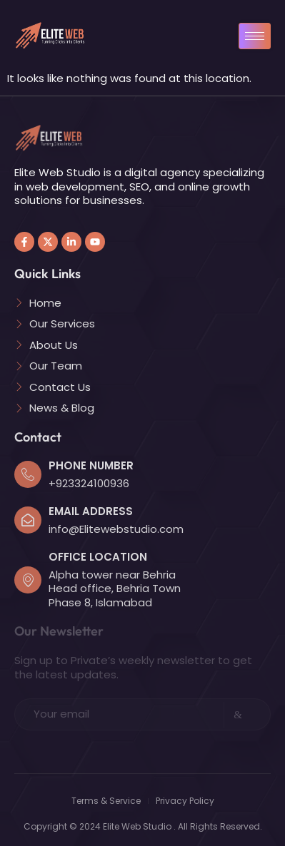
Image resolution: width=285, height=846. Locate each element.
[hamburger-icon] (255, 36)
